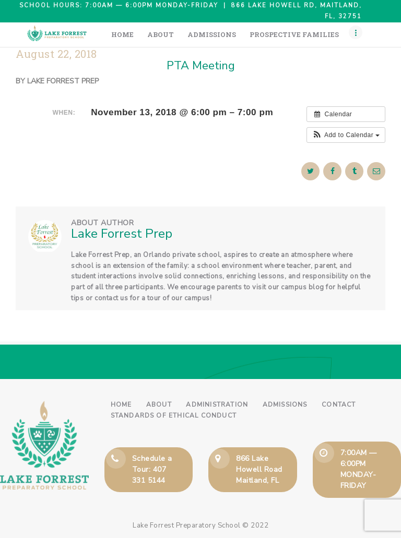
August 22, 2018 (56, 54)
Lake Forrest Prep (63, 81)
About (159, 404)
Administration (217, 404)
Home (121, 404)
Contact (339, 404)
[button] (346, 135)
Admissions (285, 404)
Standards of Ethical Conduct (174, 415)
